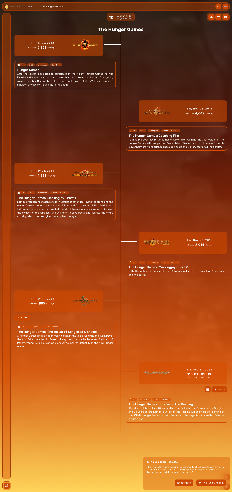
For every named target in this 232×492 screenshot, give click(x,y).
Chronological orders (52, 6)
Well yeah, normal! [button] (214, 486)
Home (30, 6)
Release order (124, 17)
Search (218, 6)
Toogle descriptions (218, 17)
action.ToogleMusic (211, 17)
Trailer (23, 318)
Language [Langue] (226, 6)
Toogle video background (226, 17)
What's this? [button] (184, 486)
